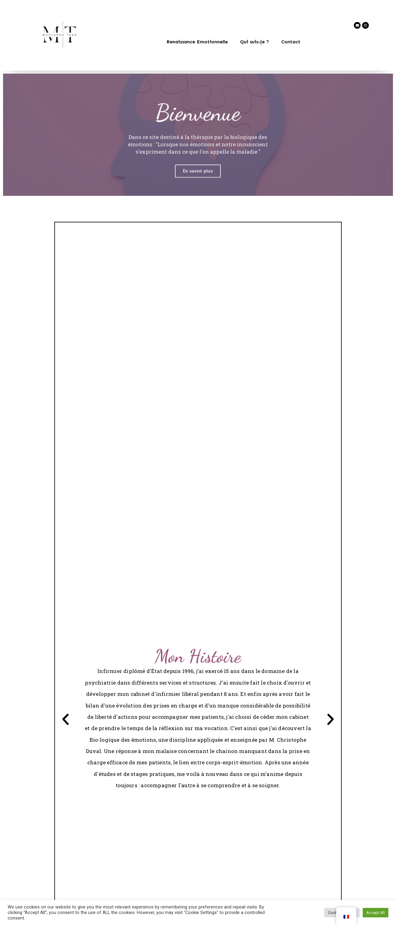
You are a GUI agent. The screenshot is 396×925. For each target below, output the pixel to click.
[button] (66, 719)
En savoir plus (198, 182)
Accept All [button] (375, 912)
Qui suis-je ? (254, 42)
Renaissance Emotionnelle (197, 42)
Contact (290, 42)
